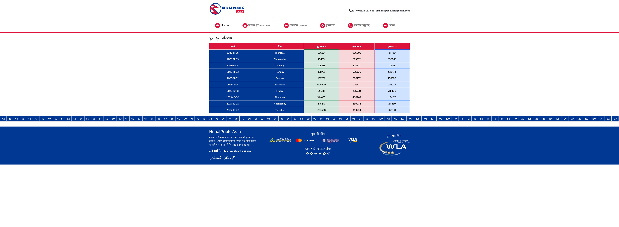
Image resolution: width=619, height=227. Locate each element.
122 (536, 118)
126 (565, 118)
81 (256, 118)
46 (29, 118)
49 (49, 118)
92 (327, 118)
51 (62, 118)
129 (586, 118)
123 (543, 118)
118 (508, 118)
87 (295, 118)
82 (262, 118)
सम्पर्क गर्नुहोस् (359, 25)
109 (448, 118)
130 (594, 118)
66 (159, 118)
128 (579, 118)
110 (455, 118)
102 (395, 118)
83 (268, 118)
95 (347, 118)
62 (132, 118)
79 (242, 118)
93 (334, 118)
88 (301, 118)
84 (275, 118)
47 (36, 118)
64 (145, 118)
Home (222, 25)
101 (388, 118)
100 (381, 118)
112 (468, 118)
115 (488, 118)
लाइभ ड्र (256, 25)
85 (281, 118)
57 (100, 118)
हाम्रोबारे (327, 25)
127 (572, 118)
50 (56, 118)
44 (16, 118)
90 (314, 118)
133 (615, 118)
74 (210, 118)
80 (249, 118)
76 (223, 118)
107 (433, 118)
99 (373, 118)
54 (81, 118)
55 (87, 118)
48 (42, 118)
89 (308, 118)
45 (23, 118)
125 (557, 118)
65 (152, 118)
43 (10, 118)
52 (68, 118)
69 (178, 118)
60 (120, 118)
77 (230, 118)
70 (185, 118)
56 (94, 118)
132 (608, 118)
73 (204, 118)
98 (367, 118)
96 (353, 118)
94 (340, 118)
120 (522, 118)
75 (217, 118)
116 (494, 118)
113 (474, 118)
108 (440, 118)
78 (236, 118)
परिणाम (295, 25)
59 (113, 118)
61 (126, 118)
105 (418, 118)
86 (288, 118)
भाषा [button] (389, 25)
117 (501, 118)
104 (410, 118)
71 (192, 118)
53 (75, 118)
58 (107, 118)
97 (360, 118)
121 (529, 118)
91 (321, 118)
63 (139, 118)
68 (172, 118)
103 (403, 118)
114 (481, 118)
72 (198, 118)
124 (550, 118)
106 (425, 118)
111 (462, 118)
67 (165, 118)
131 (601, 118)
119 (515, 118)
